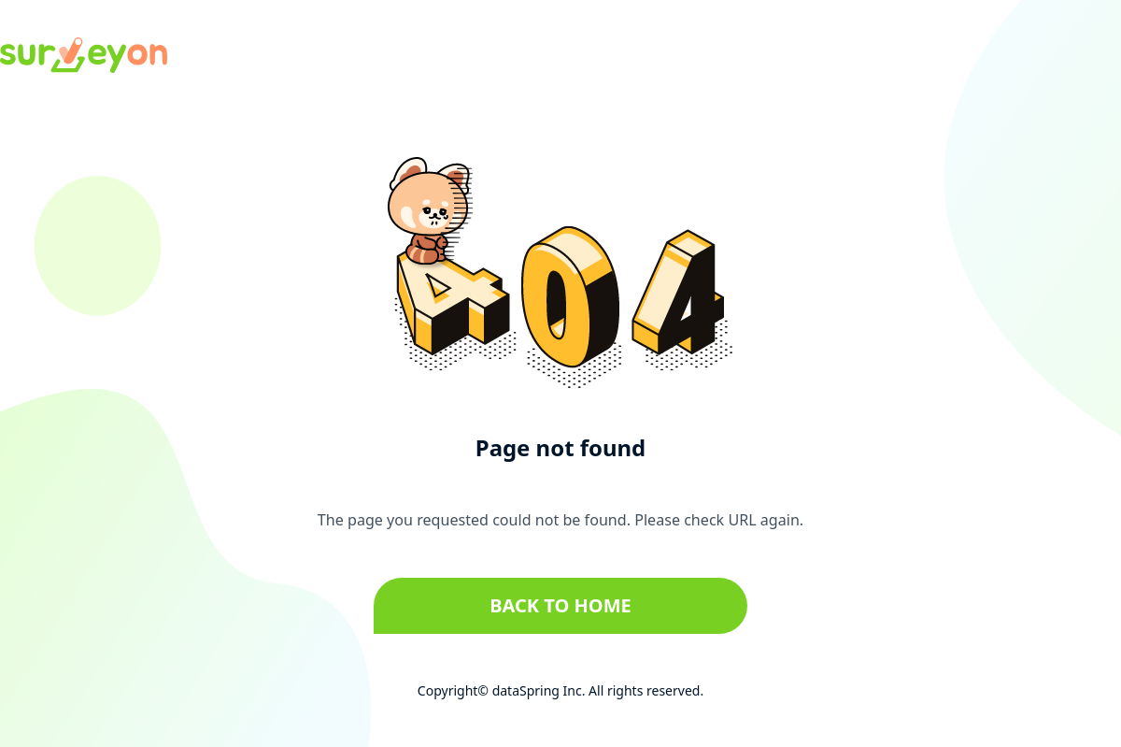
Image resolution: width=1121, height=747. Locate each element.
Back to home (560, 605)
